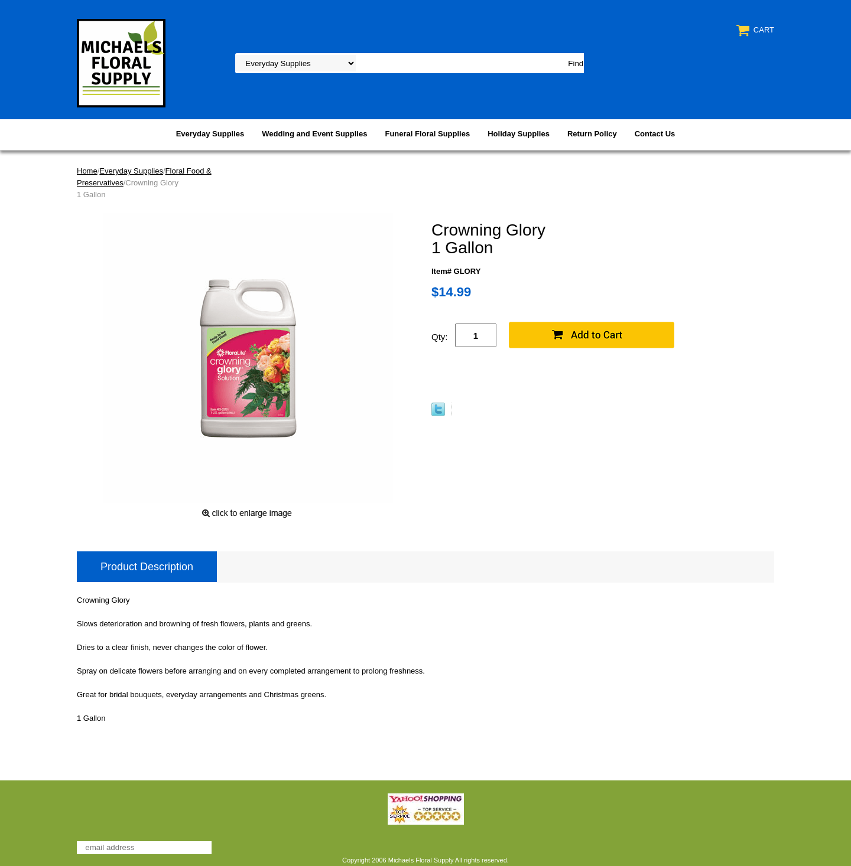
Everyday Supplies (210, 133)
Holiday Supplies (519, 133)
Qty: (439, 337)
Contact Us (655, 133)
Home (87, 170)
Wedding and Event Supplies (314, 133)
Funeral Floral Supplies (427, 133)
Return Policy (592, 133)
